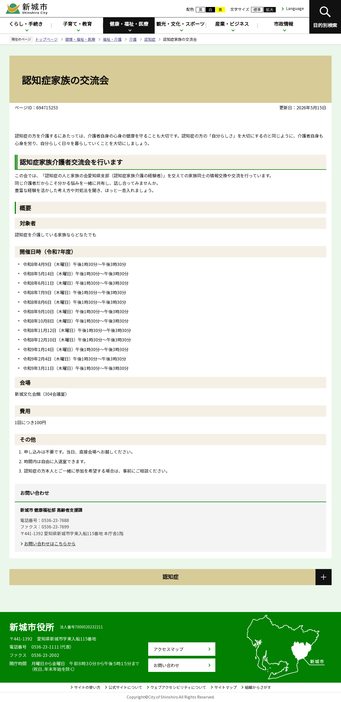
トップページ (46, 39)
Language (295, 8)
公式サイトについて (125, 687)
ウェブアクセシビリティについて (178, 687)
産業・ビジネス (232, 23)
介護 (133, 39)
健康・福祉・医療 (129, 23)
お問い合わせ (166, 665)
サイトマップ (225, 687)
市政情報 (283, 23)
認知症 (149, 39)
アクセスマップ (168, 649)
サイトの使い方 (87, 687)
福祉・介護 (112, 39)
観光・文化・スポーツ (180, 23)
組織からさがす (258, 687)
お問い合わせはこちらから (50, 543)
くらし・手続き (26, 23)
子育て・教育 (77, 23)
